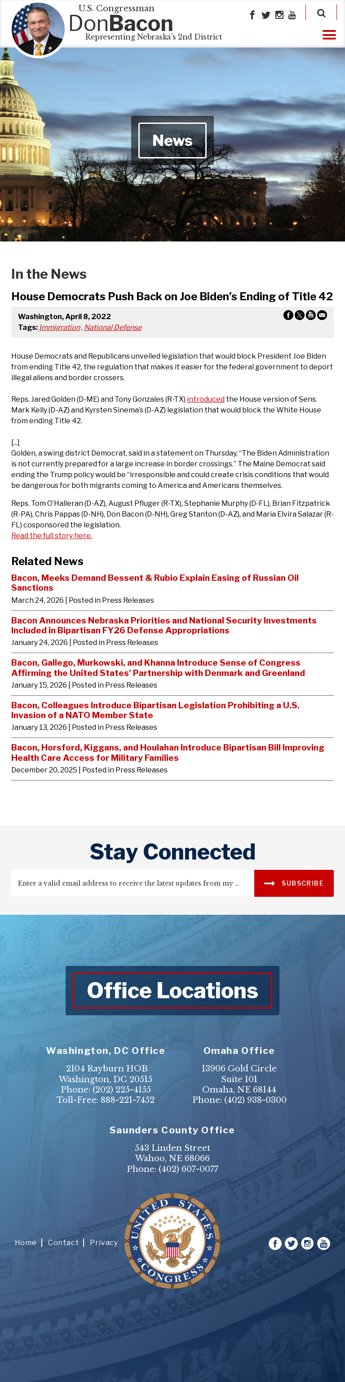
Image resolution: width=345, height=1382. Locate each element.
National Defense (113, 327)
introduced (206, 399)
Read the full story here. (51, 535)
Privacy (104, 1242)
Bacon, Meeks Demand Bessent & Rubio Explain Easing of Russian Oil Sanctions (155, 583)
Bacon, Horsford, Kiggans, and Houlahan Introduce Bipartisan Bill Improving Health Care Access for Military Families (167, 752)
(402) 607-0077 (188, 1169)
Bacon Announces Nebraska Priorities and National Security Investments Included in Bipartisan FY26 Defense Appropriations (164, 625)
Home (26, 1242)
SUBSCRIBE (294, 882)
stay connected (173, 852)
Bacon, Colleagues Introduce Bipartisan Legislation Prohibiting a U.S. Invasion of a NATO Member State (155, 710)
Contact (63, 1242)
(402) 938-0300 (255, 1100)
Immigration (59, 327)
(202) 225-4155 (122, 1090)
